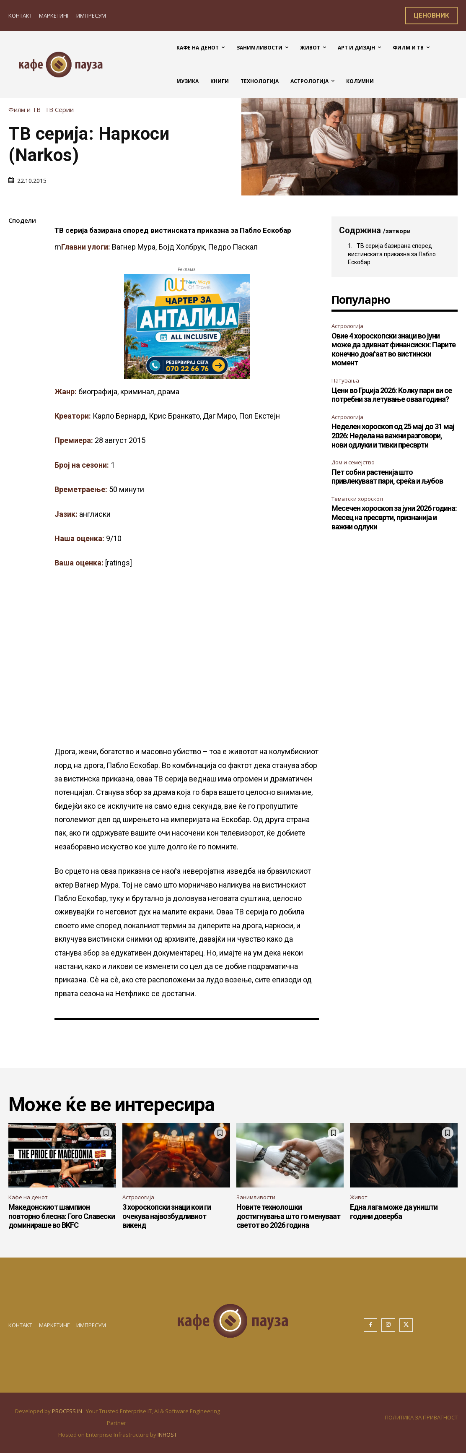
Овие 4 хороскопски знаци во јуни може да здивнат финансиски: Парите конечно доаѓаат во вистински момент (393, 349)
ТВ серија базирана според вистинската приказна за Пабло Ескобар (392, 254)
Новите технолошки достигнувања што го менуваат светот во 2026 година (288, 1216)
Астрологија (347, 326)
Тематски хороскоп (357, 499)
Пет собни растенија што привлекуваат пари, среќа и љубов (387, 477)
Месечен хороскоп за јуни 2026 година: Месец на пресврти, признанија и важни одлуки (394, 517)
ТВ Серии (61, 110)
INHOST (167, 1434)
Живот (359, 1197)
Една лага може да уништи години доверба (394, 1212)
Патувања (345, 380)
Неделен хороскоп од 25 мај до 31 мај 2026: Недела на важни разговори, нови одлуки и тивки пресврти (392, 435)
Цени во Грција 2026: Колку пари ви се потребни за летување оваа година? (391, 395)
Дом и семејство (353, 462)
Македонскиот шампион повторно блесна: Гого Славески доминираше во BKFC (61, 1216)
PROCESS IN (67, 1411)
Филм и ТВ (26, 110)
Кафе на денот (28, 1197)
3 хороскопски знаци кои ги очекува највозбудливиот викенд (166, 1216)
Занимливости (255, 1197)
